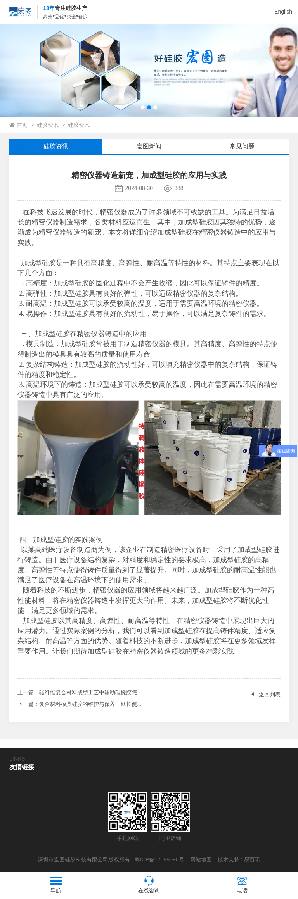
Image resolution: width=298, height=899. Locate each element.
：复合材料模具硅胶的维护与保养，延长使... (79, 704)
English (283, 12)
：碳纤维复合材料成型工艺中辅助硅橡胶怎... (79, 692)
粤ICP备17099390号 (158, 859)
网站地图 (201, 859)
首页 (22, 125)
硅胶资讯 (48, 125)
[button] (143, 107)
